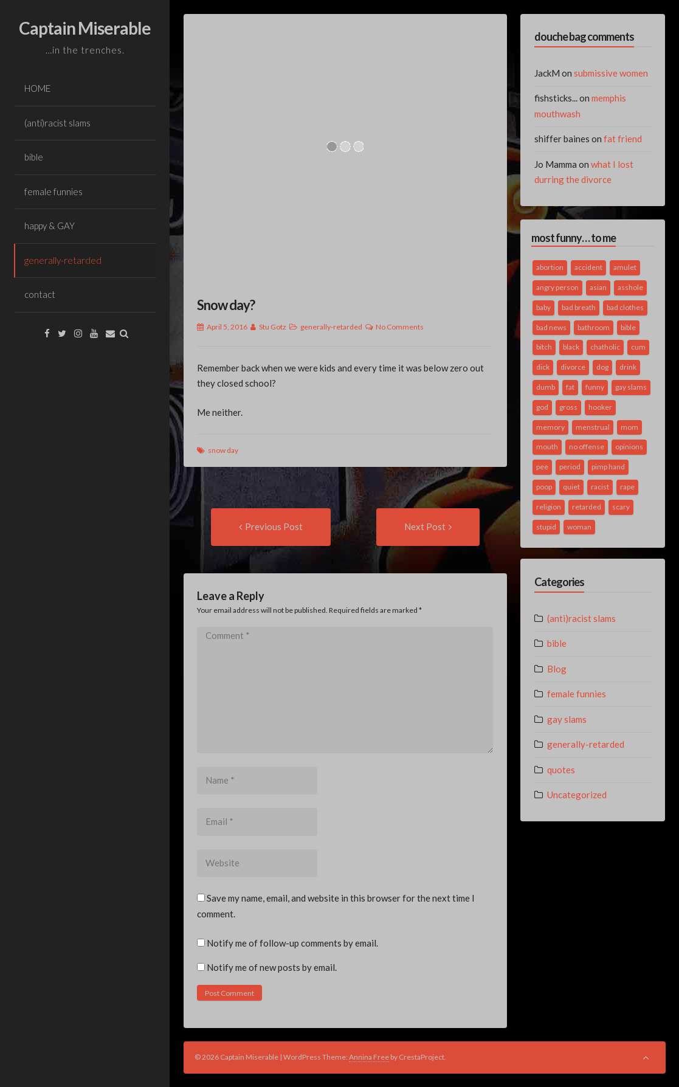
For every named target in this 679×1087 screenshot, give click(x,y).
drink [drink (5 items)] (627, 366)
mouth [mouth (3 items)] (547, 446)
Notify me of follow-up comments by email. (292, 942)
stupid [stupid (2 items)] (546, 526)
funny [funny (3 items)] (594, 387)
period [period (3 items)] (570, 466)
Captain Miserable (85, 28)
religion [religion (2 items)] (548, 506)
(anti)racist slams (57, 122)
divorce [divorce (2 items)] (572, 366)
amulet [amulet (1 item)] (624, 267)
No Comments (400, 326)
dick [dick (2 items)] (543, 366)
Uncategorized (577, 794)
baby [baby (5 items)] (543, 307)
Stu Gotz (272, 326)
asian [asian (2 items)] (598, 287)
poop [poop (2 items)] (544, 486)
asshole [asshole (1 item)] (630, 287)
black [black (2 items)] (571, 346)
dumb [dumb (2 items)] (545, 387)
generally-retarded (63, 260)
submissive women (611, 72)
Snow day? (226, 305)
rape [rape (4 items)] (627, 486)
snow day (223, 450)
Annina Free (369, 1056)
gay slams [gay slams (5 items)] (631, 387)
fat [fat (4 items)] (570, 387)
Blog (557, 668)
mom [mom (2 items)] (629, 427)
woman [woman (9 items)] (579, 526)
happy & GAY (49, 225)
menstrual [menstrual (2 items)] (593, 427)
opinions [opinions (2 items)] (629, 446)
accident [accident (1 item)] (588, 267)
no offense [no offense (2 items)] (586, 446)
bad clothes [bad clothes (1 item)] (625, 307)
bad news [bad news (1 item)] (551, 327)
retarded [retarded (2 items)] (586, 506)
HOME (37, 88)
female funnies (53, 191)
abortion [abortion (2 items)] (550, 267)
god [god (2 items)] (542, 407)
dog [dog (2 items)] (602, 366)
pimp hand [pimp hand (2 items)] (608, 466)
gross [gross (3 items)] (568, 407)
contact (39, 294)
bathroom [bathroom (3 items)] (593, 327)
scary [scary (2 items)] (621, 506)
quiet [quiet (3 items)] (571, 486)
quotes (561, 769)
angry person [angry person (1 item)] (557, 287)
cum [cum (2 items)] (638, 346)
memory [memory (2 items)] (550, 427)
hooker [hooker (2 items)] (600, 407)
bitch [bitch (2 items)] (544, 346)
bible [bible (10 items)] (628, 327)
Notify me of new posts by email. (272, 967)
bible (33, 156)
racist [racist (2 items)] (600, 486)
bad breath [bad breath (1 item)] (579, 307)
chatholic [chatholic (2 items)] (605, 346)
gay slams (567, 719)
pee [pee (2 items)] (542, 466)
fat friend (623, 138)
